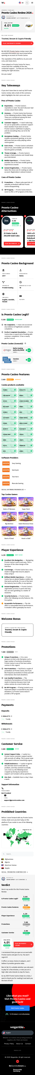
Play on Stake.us (12, 243)
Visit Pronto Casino (17, 1008)
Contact (28, 1044)
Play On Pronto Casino (17, 43)
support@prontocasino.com (14, 800)
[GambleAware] (17, 1062)
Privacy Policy (9, 1044)
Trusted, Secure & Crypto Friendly (16, 39)
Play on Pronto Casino (23, 944)
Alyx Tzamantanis (23, 18)
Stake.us (14, 218)
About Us (19, 1044)
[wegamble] (3, 3)
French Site (17, 1050)
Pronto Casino (15, 51)
